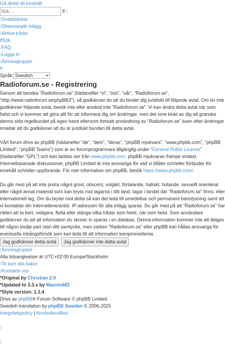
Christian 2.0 (42, 277)
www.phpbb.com (108, 156)
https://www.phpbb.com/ (168, 170)
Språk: (6, 75)
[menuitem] (20, 26)
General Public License (176, 149)
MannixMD (57, 284)
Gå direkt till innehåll (21, 3)
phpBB (25, 298)
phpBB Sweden (65, 305)
